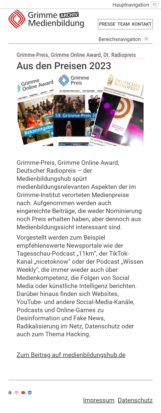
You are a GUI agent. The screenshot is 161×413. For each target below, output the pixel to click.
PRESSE (107, 24)
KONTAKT (142, 24)
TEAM (124, 24)
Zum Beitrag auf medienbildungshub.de (71, 355)
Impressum (99, 400)
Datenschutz (135, 400)
